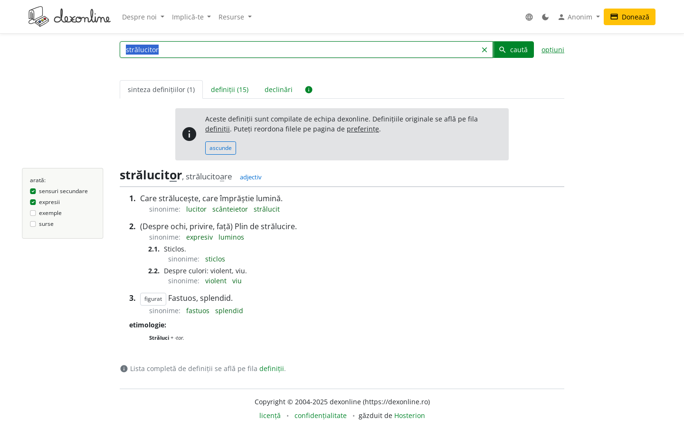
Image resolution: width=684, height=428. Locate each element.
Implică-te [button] (189, 16)
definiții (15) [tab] (229, 89)
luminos (231, 237)
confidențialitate (320, 415)
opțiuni (553, 49)
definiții (217, 128)
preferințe (363, 128)
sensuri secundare (63, 191)
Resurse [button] (232, 16)
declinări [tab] (279, 89)
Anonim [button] (575, 17)
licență (270, 415)
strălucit (267, 209)
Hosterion (409, 415)
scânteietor (231, 209)
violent (216, 280)
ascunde (220, 148)
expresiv (200, 237)
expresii (49, 202)
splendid (229, 310)
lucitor (197, 209)
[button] (529, 17)
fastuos (198, 310)
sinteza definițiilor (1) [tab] (161, 89)
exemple (50, 213)
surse (46, 224)
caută (513, 49)
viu (237, 280)
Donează (629, 16)
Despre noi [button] (140, 16)
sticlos (215, 258)
